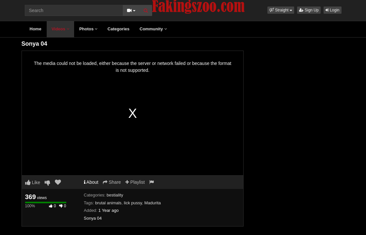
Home (35, 28)
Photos (88, 28)
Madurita (152, 202)
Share (112, 182)
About (91, 182)
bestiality (115, 195)
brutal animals (108, 202)
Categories (118, 28)
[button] (280, 10)
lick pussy (133, 202)
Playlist (135, 182)
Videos (60, 28)
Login (333, 10)
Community (153, 28)
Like (32, 182)
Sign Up (309, 10)
